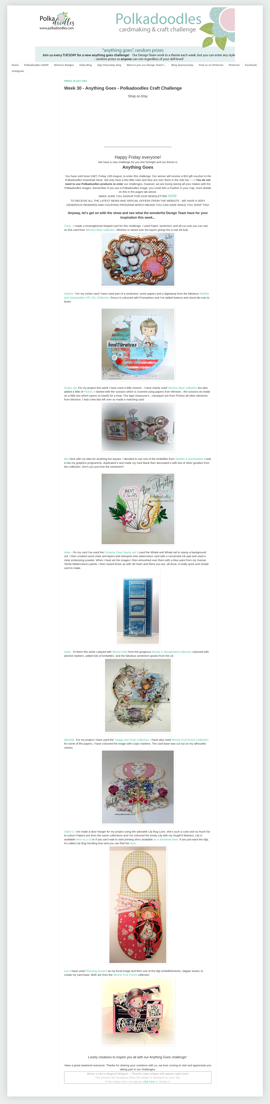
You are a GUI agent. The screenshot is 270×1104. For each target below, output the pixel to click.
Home (15, 65)
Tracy (67, 225)
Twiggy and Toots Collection (132, 739)
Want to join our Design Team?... (146, 65)
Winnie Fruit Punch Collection (190, 739)
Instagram (18, 71)
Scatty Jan (71, 387)
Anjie (67, 552)
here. (133, 843)
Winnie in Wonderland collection (172, 651)
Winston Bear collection (100, 229)
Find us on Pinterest (211, 65)
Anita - (68, 651)
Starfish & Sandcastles (189, 458)
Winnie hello (120, 651)
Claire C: (69, 831)
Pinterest (234, 65)
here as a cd (83, 839)
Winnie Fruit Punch (125, 974)
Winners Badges (64, 65)
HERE (172, 196)
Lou (66, 970)
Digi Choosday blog (109, 65)
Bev (66, 458)
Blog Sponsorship (182, 65)
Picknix (88, 391)
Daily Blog (85, 65)
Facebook (251, 65)
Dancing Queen (96, 970)
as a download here (166, 839)
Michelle (69, 739)
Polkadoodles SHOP (36, 65)
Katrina (68, 293)
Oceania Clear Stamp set (120, 552)
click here (149, 1081)
